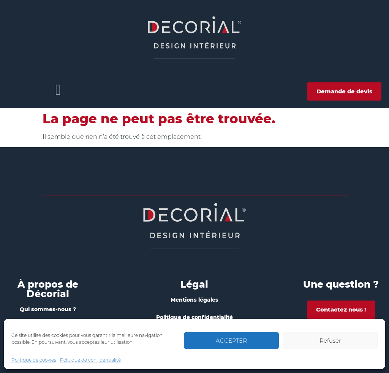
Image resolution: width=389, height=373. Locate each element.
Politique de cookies (33, 360)
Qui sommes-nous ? (48, 309)
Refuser (330, 340)
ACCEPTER (231, 340)
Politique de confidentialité (90, 360)
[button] (58, 90)
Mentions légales (194, 299)
